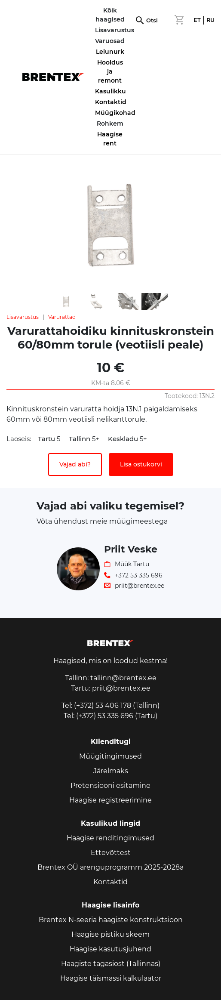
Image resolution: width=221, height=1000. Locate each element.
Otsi (152, 20)
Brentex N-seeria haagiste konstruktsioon (111, 920)
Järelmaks (110, 771)
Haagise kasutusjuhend (110, 949)
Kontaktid (110, 102)
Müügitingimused (110, 756)
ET (197, 20)
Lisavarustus (22, 317)
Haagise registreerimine (110, 800)
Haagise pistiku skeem (110, 934)
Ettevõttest (111, 853)
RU (210, 20)
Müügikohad (115, 113)
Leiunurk (110, 52)
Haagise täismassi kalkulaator (110, 978)
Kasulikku (110, 91)
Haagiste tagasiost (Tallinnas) (110, 964)
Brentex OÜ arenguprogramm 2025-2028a (110, 867)
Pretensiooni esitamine (110, 785)
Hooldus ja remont (110, 71)
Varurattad (62, 317)
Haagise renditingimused (110, 838)
